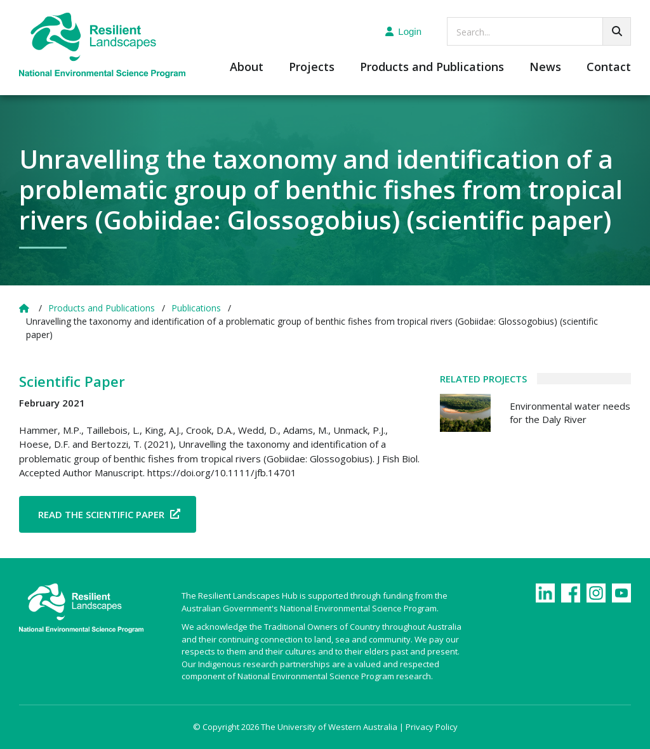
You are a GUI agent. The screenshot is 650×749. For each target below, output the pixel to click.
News (545, 67)
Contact (609, 67)
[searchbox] (539, 31)
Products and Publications (432, 67)
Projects (312, 67)
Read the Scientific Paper (101, 514)
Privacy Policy (432, 727)
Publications (196, 308)
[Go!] (616, 31)
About (246, 67)
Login (403, 31)
